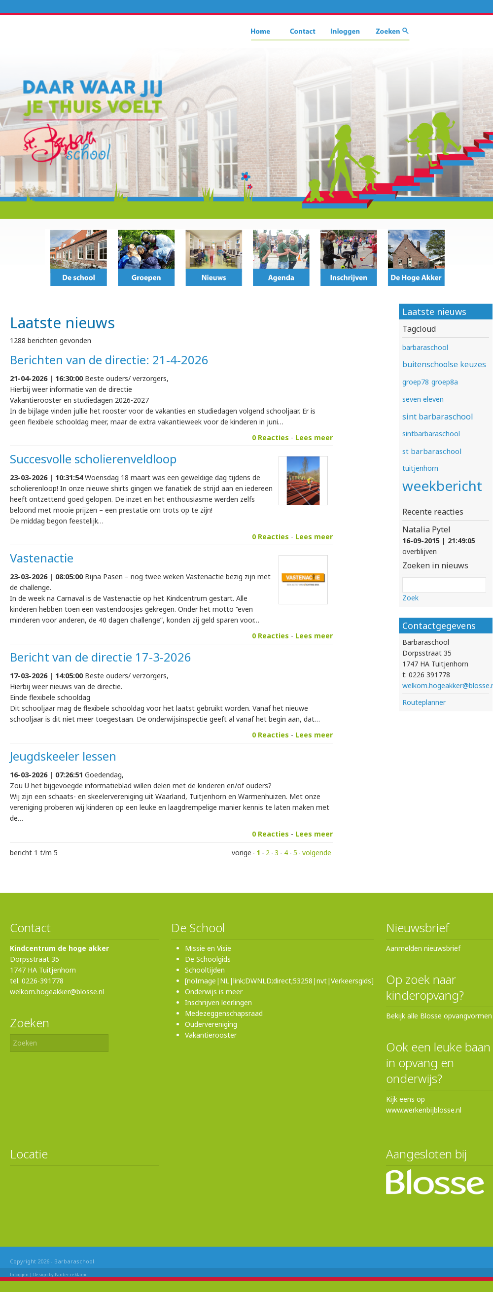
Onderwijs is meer (214, 991)
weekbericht (442, 485)
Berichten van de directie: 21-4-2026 (109, 359)
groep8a (444, 381)
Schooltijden (205, 970)
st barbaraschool (431, 451)
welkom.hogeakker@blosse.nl (57, 991)
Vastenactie (41, 558)
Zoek (410, 597)
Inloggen (19, 1274)
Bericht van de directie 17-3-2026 (100, 657)
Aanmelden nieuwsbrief (423, 948)
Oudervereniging (211, 1024)
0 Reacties (270, 437)
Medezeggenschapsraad (224, 1013)
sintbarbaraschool (431, 433)
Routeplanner (424, 702)
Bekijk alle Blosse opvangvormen (439, 1015)
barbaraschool (425, 347)
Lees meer (314, 437)
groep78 (415, 381)
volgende (316, 852)
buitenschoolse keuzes (444, 364)
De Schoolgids (208, 959)
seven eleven (423, 399)
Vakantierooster (211, 1035)
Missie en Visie (208, 948)
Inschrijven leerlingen (218, 1002)
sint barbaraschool (437, 416)
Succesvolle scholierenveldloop (93, 459)
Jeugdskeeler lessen (63, 756)
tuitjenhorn (420, 468)
